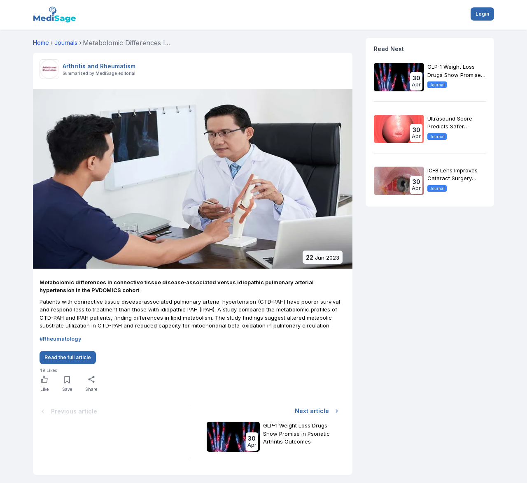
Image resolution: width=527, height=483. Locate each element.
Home (41, 42)
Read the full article (67, 357)
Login (482, 14)
